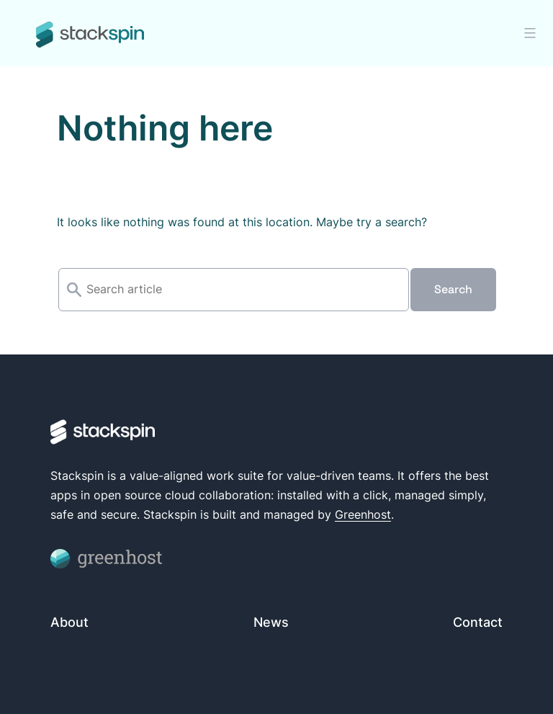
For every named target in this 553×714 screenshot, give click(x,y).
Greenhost (363, 514)
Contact (478, 622)
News (271, 622)
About (69, 622)
